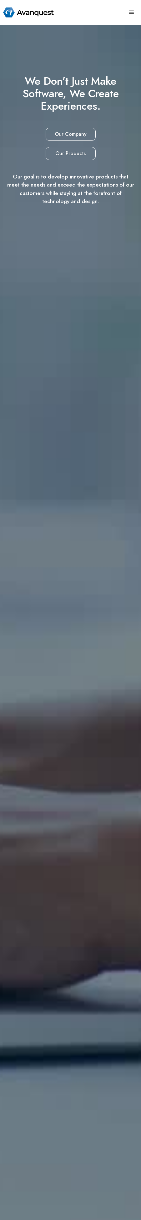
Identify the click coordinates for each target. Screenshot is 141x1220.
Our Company (71, 134)
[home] (27, 12)
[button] (131, 12)
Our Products (70, 153)
